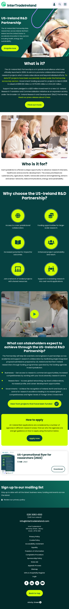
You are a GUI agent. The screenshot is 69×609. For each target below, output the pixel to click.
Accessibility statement (34, 544)
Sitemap (34, 569)
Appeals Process (34, 566)
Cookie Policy (34, 540)
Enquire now (10, 48)
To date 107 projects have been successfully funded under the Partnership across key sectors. (34, 78)
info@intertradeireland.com (34, 521)
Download (59, 470)
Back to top (34, 593)
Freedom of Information (34, 551)
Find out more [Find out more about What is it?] (34, 104)
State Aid (34, 562)
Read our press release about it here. (35, 97)
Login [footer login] (34, 576)
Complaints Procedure (34, 555)
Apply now (34, 438)
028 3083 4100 (34, 514)
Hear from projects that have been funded (31, 403)
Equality (35, 547)
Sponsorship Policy (34, 558)
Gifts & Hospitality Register (34, 573)
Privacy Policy (34, 537)
